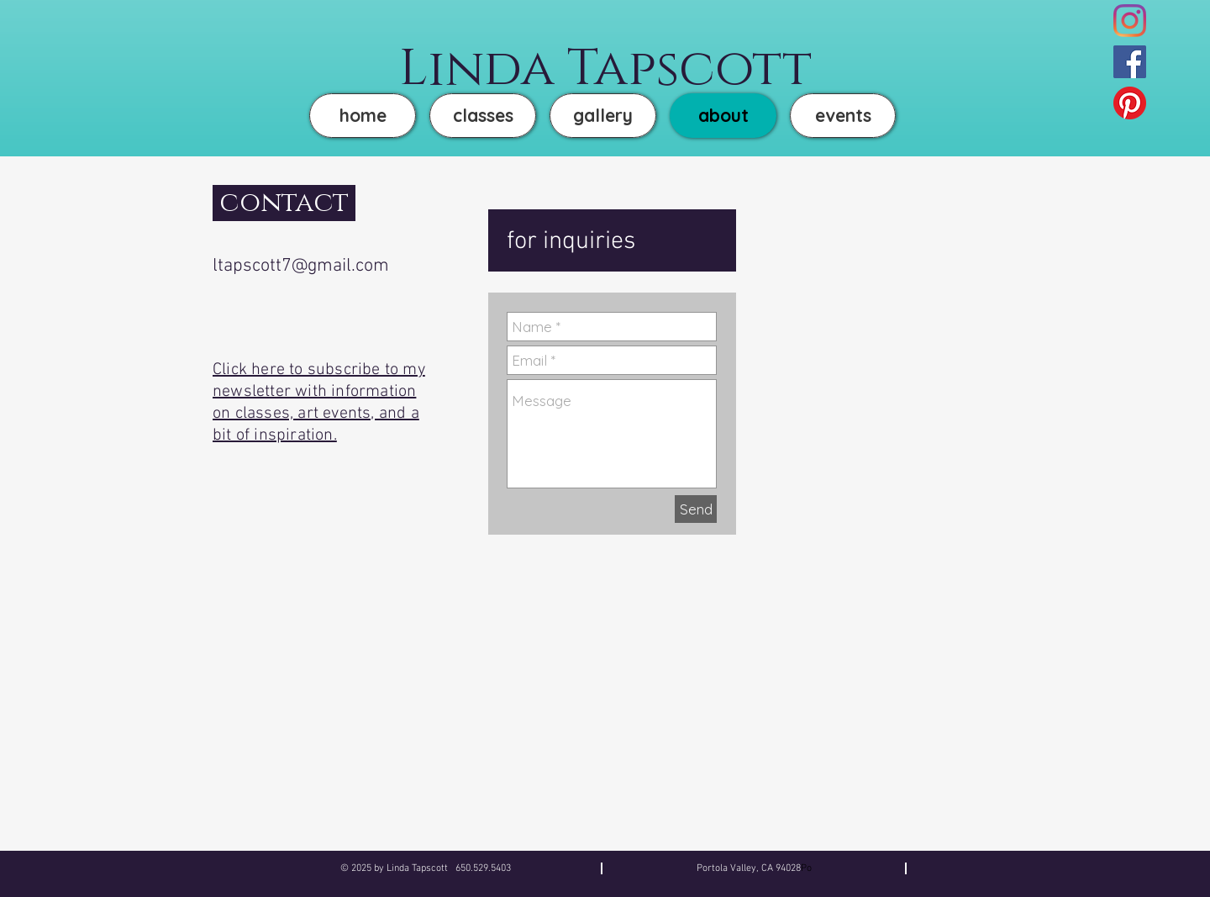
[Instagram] (1129, 20)
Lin (441, 69)
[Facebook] (1129, 61)
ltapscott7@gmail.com (301, 266)
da (519, 69)
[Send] (696, 509)
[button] (603, 115)
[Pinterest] (1129, 103)
